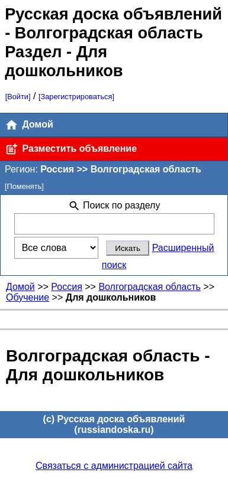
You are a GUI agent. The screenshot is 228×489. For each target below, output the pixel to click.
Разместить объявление (71, 149)
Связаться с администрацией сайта (114, 466)
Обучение (27, 297)
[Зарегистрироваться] (76, 96)
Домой (29, 125)
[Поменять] (24, 186)
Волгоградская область (149, 287)
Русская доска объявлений (113, 14)
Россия (66, 287)
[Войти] (18, 96)
